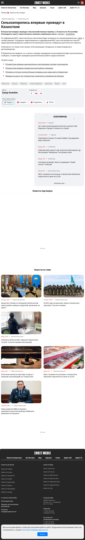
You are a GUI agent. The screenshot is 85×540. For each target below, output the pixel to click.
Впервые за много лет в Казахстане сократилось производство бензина (35, 76)
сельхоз (14, 84)
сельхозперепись (36, 84)
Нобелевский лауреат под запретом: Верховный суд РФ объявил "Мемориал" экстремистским (59, 151)
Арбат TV (74, 8)
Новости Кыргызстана (51, 478)
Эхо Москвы (24, 8)
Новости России (48, 472)
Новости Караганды (8, 482)
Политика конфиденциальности (8, 511)
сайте (79, 38)
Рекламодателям (7, 501)
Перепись (23, 84)
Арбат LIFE (62, 8)
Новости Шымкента (7, 476)
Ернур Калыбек (10, 92)
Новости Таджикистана (51, 485)
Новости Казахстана (8, 8)
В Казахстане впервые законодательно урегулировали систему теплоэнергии (37, 64)
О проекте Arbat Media (9, 498)
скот (64, 84)
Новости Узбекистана (50, 475)
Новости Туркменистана (51, 482)
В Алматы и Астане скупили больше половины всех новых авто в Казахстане (37, 72)
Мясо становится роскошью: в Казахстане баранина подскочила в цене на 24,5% (59, 175)
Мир (34, 8)
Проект (57, 84)
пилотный (48, 84)
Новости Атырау (6, 492)
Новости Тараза (6, 485)
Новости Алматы (7, 469)
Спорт (52, 8)
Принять (42, 534)
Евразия (43, 8)
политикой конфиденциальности (34, 530)
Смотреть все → (60, 183)
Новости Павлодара (8, 489)
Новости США (48, 488)
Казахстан (5, 84)
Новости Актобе (6, 479)
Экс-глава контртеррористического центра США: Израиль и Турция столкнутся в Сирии (57, 127)
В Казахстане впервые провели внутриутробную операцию (29, 68)
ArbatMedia (70, 34)
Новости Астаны (6, 472)
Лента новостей (48, 469)
